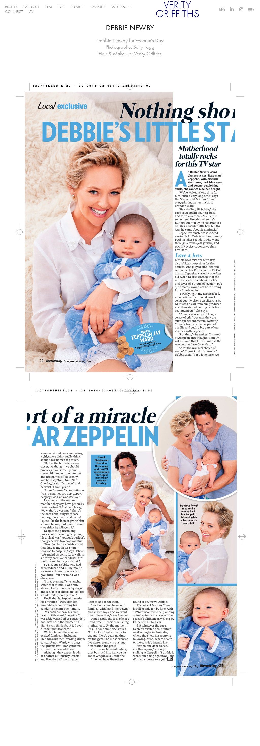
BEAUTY (11, 7)
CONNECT (14, 11)
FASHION (31, 7)
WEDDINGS (121, 7)
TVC (61, 7)
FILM (48, 7)
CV (31, 11)
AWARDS (98, 7)
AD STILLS (77, 7)
